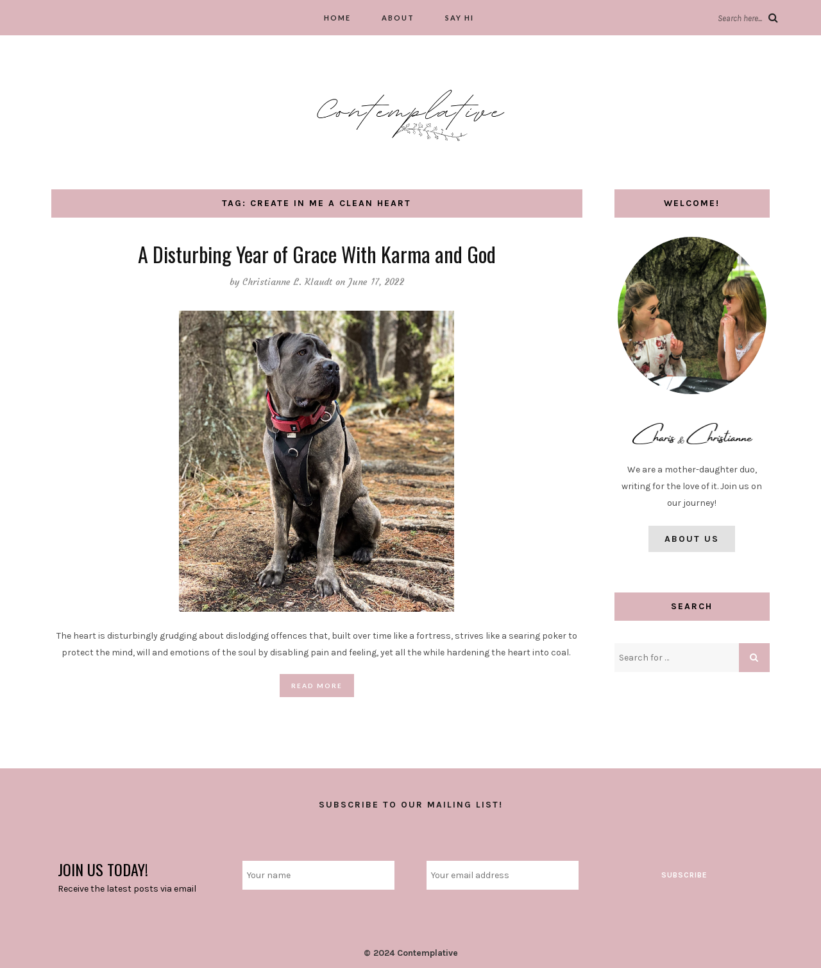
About (398, 17)
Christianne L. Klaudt (287, 282)
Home (337, 17)
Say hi (459, 17)
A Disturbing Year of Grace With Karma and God (317, 254)
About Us (691, 538)
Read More (317, 685)
